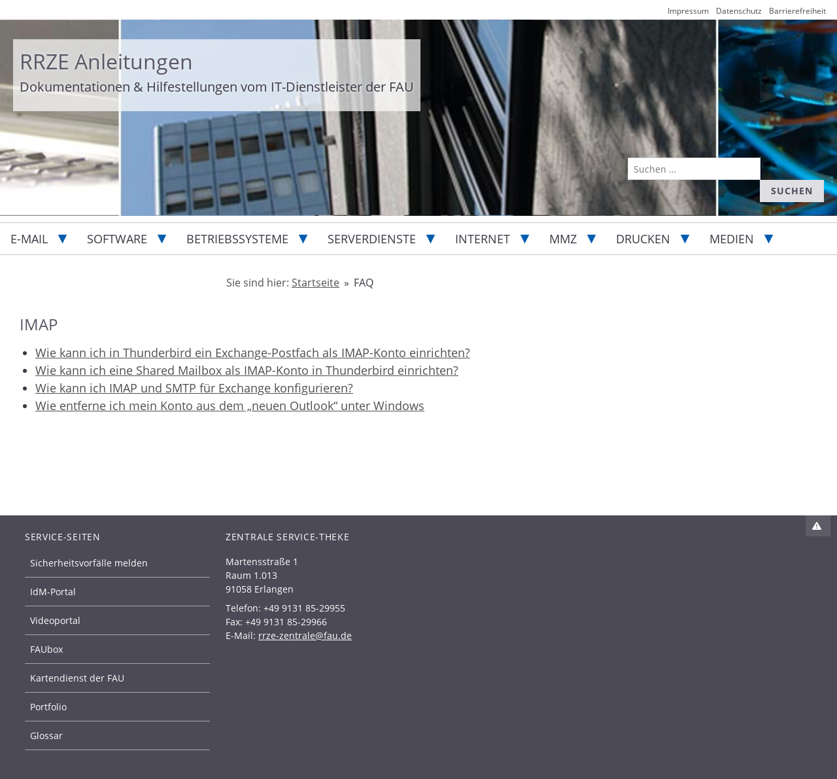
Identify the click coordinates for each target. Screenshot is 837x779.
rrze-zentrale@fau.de (305, 635)
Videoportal (55, 620)
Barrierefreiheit (797, 10)
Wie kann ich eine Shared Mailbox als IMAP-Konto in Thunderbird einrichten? (246, 370)
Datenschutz (739, 10)
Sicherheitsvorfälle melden (89, 563)
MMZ (563, 239)
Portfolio (48, 707)
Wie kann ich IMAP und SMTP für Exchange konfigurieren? (194, 388)
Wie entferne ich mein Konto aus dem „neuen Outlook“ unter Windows (229, 405)
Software (117, 239)
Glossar (46, 735)
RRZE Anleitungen (106, 61)
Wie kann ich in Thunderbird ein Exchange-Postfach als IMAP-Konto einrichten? (252, 352)
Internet (482, 239)
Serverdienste (372, 239)
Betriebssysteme (237, 239)
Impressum (688, 10)
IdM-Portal (53, 591)
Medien (731, 239)
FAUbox (46, 649)
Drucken (643, 239)
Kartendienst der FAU (77, 678)
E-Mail (29, 239)
